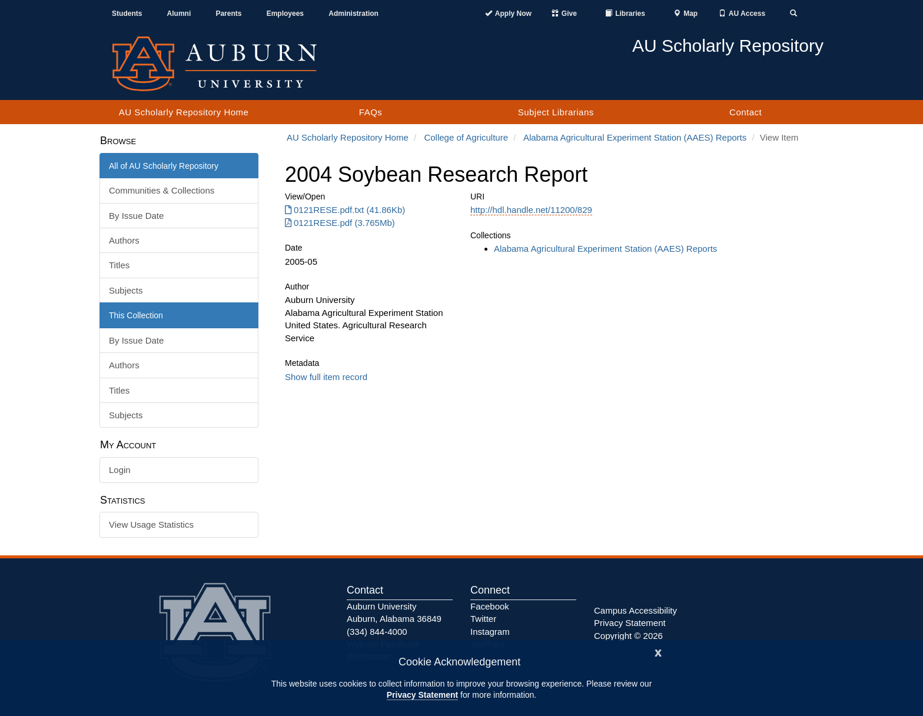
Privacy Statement (422, 695)
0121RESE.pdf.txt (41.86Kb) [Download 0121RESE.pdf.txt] (345, 210)
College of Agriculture (466, 137)
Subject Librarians (556, 112)
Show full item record (326, 377)
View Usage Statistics (151, 524)
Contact (745, 112)
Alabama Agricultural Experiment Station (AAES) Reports (634, 137)
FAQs (371, 112)
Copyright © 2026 (628, 636)
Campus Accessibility (635, 610)
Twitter (483, 619)
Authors (124, 240)
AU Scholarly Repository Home (184, 112)
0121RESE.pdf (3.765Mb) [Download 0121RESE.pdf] (340, 223)
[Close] (658, 651)
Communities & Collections (161, 190)
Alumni (179, 13)
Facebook (489, 606)
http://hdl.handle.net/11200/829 (531, 210)
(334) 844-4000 (377, 632)
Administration (353, 13)
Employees (285, 13)
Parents (228, 13)
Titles (119, 265)
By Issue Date (136, 216)
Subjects (126, 290)
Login (120, 470)
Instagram (490, 632)
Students (127, 13)
